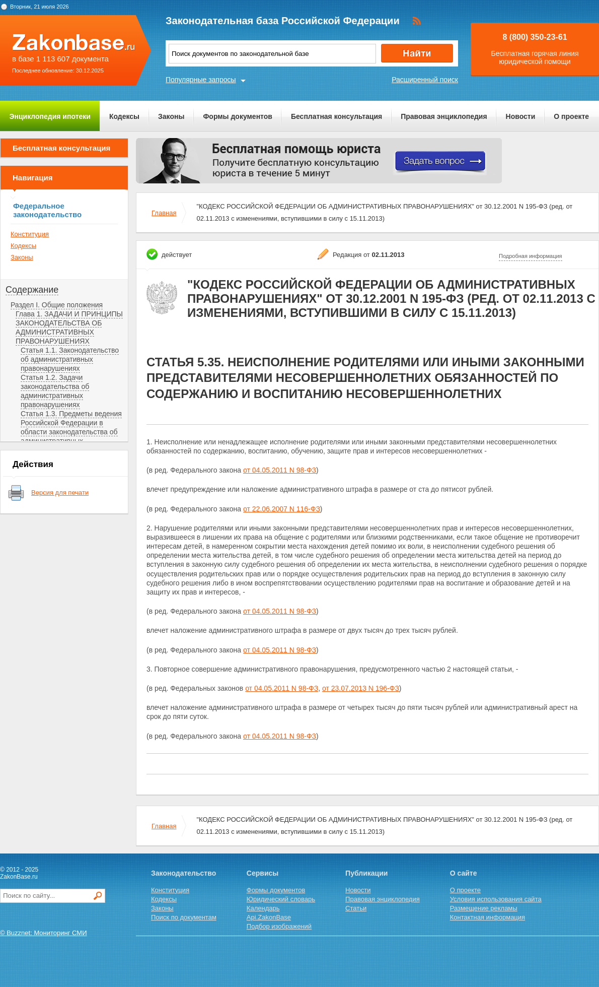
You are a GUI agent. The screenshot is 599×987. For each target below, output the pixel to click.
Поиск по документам (183, 917)
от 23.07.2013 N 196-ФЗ (360, 688)
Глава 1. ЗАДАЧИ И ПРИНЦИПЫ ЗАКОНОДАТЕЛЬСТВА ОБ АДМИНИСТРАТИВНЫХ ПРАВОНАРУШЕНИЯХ (69, 327)
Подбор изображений (279, 926)
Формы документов (237, 116)
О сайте (463, 873)
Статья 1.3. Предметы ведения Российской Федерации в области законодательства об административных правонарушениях (71, 432)
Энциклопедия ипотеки (50, 116)
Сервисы (262, 873)
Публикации (366, 873)
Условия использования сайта (496, 899)
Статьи (355, 908)
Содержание (32, 290)
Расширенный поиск (425, 80)
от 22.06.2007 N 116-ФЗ (281, 509)
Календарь (263, 908)
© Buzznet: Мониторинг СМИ (43, 933)
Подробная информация (530, 256)
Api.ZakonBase (269, 917)
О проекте (571, 116)
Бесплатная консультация (336, 116)
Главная (164, 213)
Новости (521, 116)
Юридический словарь (281, 899)
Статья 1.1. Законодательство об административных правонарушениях (70, 359)
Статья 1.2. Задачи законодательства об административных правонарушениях (55, 391)
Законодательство (183, 873)
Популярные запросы (201, 80)
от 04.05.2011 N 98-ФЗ (279, 470)
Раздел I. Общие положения (57, 305)
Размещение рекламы (483, 908)
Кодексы (124, 116)
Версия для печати (60, 492)
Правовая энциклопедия (444, 116)
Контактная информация (487, 917)
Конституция (30, 234)
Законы (171, 116)
